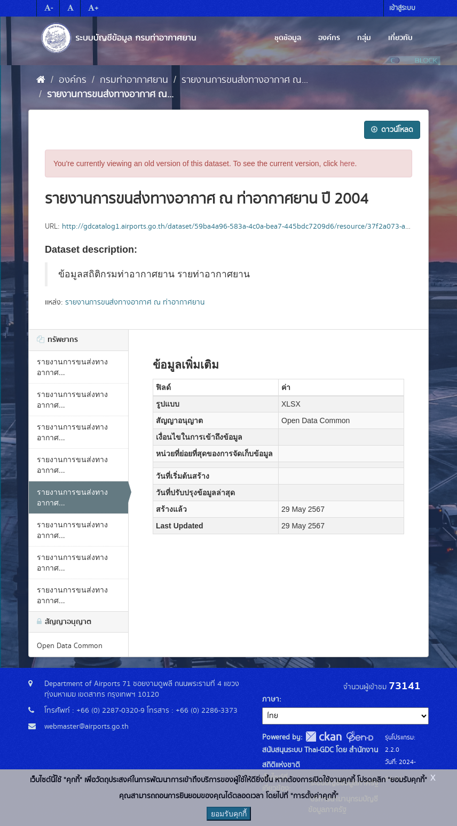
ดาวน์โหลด (392, 129)
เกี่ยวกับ (400, 38)
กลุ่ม (364, 38)
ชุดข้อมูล (287, 38)
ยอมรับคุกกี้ (229, 813)
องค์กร (329, 38)
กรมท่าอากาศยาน (134, 80)
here (347, 163)
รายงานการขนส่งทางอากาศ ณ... (245, 80)
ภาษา (270, 699)
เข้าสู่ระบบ (402, 8)
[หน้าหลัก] (40, 80)
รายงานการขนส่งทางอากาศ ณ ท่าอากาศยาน (134, 302)
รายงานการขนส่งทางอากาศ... (72, 367)
